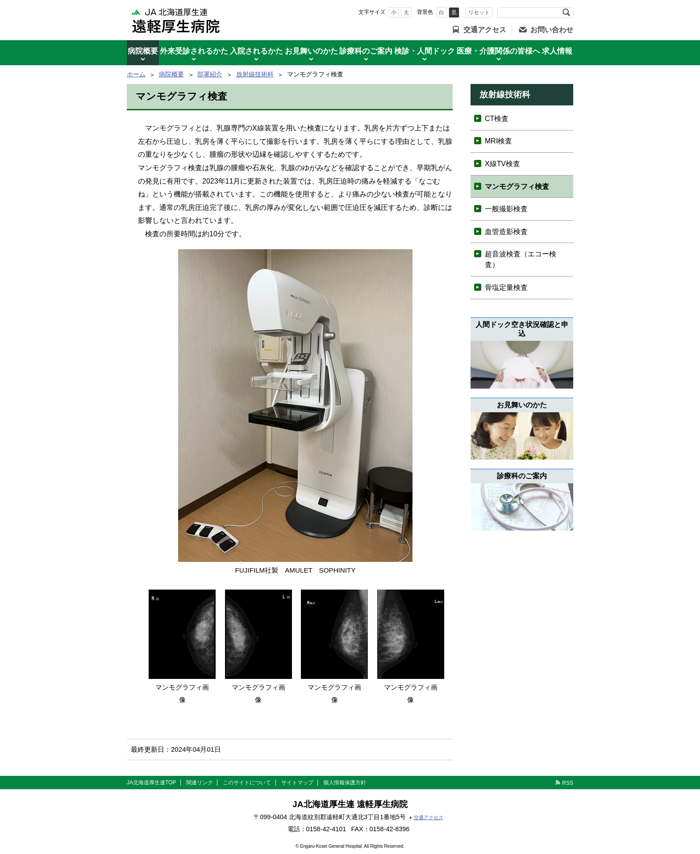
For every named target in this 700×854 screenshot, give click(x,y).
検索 (566, 12)
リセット (479, 12)
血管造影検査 (506, 231)
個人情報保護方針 (344, 782)
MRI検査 (498, 141)
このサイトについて (247, 782)
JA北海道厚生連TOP (151, 782)
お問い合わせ (551, 29)
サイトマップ (297, 782)
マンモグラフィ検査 (517, 186)
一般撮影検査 (506, 209)
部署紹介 (209, 74)
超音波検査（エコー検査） (520, 259)
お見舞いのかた (311, 51)
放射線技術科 (255, 74)
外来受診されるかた (194, 51)
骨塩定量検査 (506, 287)
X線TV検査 (502, 163)
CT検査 (496, 118)
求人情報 (557, 51)
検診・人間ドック (424, 51)
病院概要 (143, 51)
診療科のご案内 (365, 51)
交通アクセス (484, 29)
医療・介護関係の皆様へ (498, 51)
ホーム (136, 74)
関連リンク (199, 782)
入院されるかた (256, 51)
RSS (567, 783)
